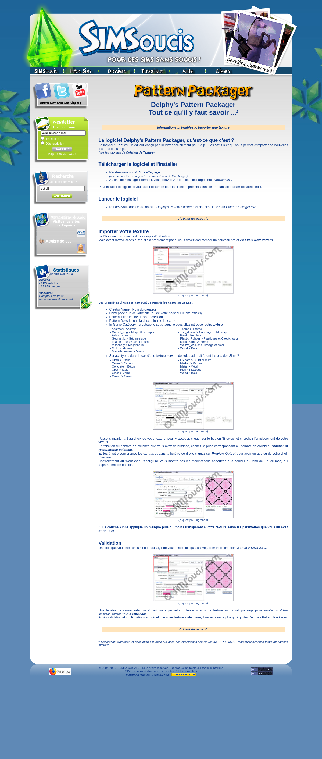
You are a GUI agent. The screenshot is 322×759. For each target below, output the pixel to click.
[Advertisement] (161, 719)
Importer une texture (214, 127)
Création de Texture (140, 152)
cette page (139, 613)
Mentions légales (138, 674)
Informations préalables (175, 127)
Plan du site (160, 674)
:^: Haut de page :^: (193, 218)
